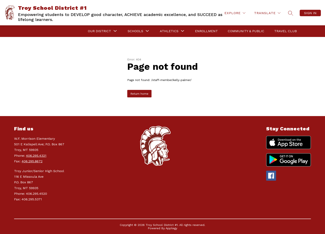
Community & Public (246, 31)
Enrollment (206, 31)
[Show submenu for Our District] (99, 31)
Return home (139, 93)
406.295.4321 (36, 156)
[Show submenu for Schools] (135, 31)
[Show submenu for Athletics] (169, 31)
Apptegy (171, 228)
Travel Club (285, 31)
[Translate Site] (267, 13)
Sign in (310, 13)
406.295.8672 (32, 161)
